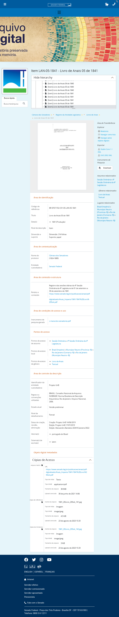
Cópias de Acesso (43, 460)
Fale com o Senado (34, 603)
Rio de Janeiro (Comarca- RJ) (63, 352)
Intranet (29, 579)
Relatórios (103, 131)
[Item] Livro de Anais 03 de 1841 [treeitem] (59, 100)
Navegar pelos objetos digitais (105, 139)
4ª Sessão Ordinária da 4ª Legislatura (106, 182)
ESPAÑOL (39, 572)
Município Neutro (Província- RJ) (79, 350)
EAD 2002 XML (105, 155)
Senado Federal (55, 266)
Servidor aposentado (33, 593)
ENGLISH (28, 572)
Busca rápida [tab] (9, 98)
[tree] (73, 94)
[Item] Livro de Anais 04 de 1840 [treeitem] (59, 83)
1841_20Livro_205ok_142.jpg (70, 529)
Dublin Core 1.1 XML (105, 150)
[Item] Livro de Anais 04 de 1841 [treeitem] (59, 103)
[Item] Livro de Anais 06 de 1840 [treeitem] (59, 90)
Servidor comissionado (34, 589)
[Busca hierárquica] (12, 104)
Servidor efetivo (31, 585)
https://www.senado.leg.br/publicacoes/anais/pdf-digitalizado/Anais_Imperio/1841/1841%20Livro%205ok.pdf (66, 472)
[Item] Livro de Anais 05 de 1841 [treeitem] (59, 106)
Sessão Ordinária (59, 341)
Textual (55, 364)
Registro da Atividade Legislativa (68, 115)
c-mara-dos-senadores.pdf (60, 321)
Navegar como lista (107, 134)
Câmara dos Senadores (41, 115)
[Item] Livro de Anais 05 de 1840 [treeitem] (59, 86)
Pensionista (29, 597)
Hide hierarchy (43, 78)
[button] (107, 4)
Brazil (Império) (58, 350)
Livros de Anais (92, 115)
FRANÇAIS (50, 572)
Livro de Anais (57, 361)
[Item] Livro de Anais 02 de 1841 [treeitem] (59, 96)
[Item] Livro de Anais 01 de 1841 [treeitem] (59, 93)
